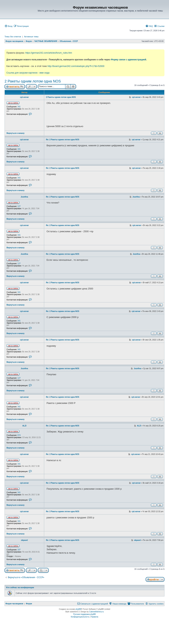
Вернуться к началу (15, 133)
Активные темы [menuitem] (31, 36)
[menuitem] (8, 26)
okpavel (24, 540)
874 (19, 435)
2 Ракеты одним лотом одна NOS (33, 81)
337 (19, 550)
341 (19, 107)
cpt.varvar (24, 97)
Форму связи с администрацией (128, 59)
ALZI (24, 426)
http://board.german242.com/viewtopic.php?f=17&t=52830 (75, 66)
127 (19, 206)
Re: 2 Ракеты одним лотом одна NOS (62, 140)
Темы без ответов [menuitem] (13, 36)
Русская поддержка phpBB (84, 614)
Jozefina (24, 197)
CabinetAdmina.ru (96, 612)
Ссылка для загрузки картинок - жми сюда (27, 72)
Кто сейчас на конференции (20, 587)
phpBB (78, 609)
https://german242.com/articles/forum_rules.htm (48, 53)
